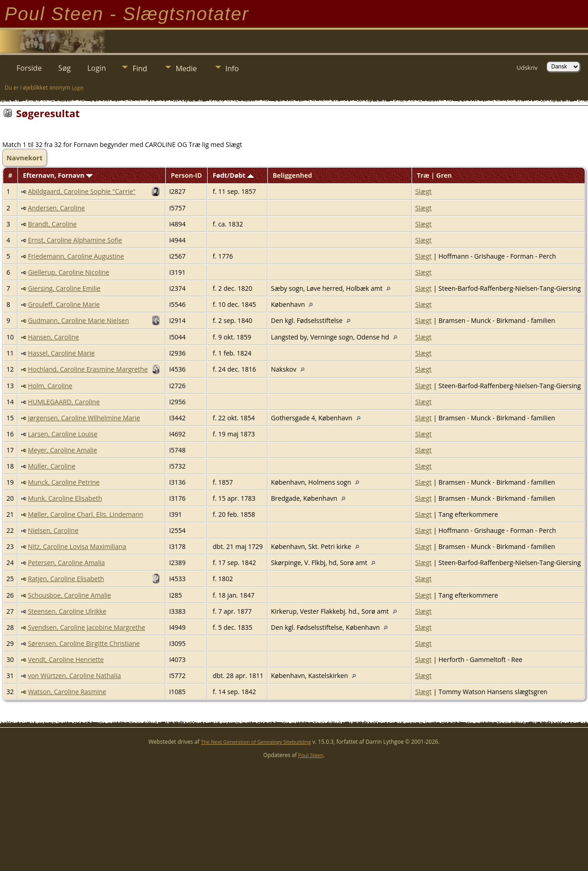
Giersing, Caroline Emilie (64, 288)
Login (96, 68)
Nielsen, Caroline (53, 530)
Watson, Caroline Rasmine (67, 691)
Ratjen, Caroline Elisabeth (66, 578)
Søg (64, 68)
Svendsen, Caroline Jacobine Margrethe (87, 627)
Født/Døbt (233, 175)
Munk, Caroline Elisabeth (65, 498)
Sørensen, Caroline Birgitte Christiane (84, 643)
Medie (186, 68)
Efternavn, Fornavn (58, 175)
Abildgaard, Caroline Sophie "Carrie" (82, 191)
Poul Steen (310, 755)
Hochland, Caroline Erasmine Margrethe (88, 369)
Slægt (423, 191)
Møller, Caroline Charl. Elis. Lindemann (85, 514)
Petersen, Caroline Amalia (66, 562)
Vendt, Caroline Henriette (66, 659)
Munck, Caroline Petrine (64, 482)
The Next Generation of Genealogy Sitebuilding (256, 741)
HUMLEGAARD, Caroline (64, 401)
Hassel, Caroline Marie (61, 353)
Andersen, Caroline (56, 208)
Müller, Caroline (51, 466)
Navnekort (24, 157)
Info (232, 68)
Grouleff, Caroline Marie (64, 304)
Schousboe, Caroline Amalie (69, 595)
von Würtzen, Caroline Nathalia (74, 675)
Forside (29, 68)
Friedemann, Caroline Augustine (76, 256)
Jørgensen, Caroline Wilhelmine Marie (84, 417)
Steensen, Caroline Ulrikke (67, 611)
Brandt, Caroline (52, 224)
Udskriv (526, 67)
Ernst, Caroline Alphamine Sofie (75, 240)
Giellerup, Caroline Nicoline (68, 272)
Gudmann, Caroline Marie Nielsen (78, 320)
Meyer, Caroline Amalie (62, 450)
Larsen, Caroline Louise (62, 434)
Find (139, 68)
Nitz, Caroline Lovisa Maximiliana (77, 546)
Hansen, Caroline (53, 337)
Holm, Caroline (50, 385)
